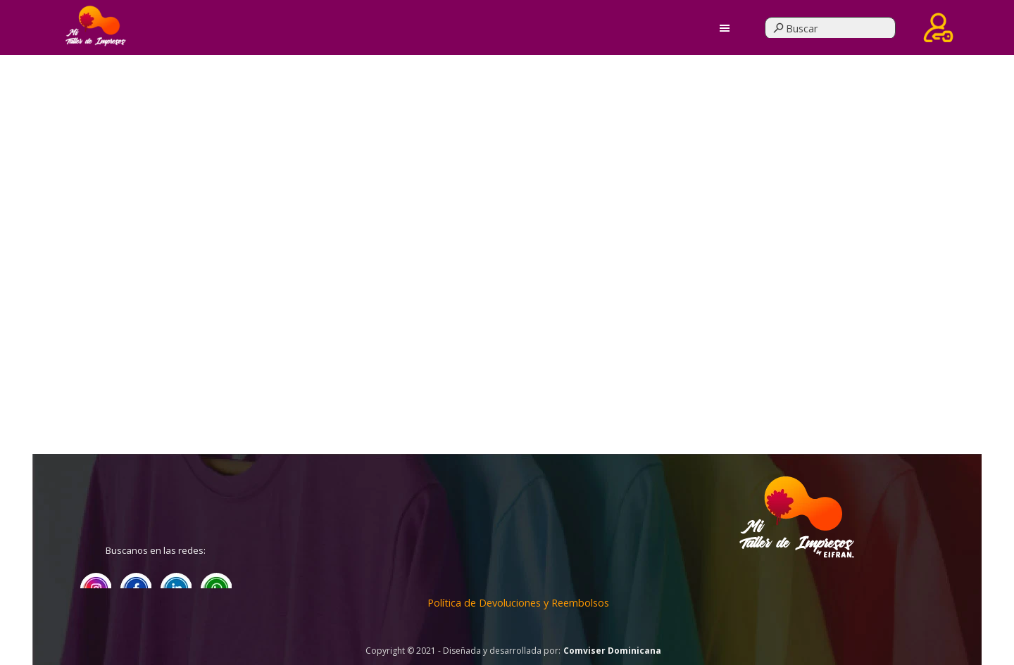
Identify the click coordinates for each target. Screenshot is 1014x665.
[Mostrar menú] (725, 27)
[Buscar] (830, 28)
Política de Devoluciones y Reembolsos (518, 602)
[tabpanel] (796, 557)
